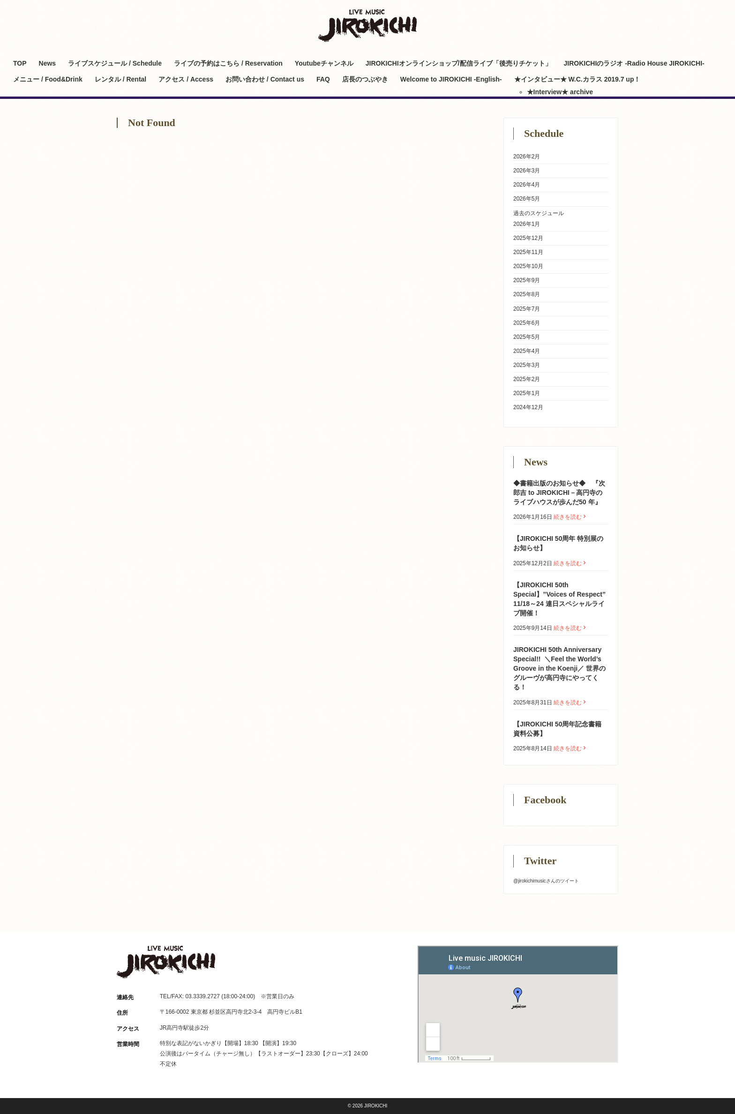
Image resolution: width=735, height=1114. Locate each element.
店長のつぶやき (365, 79)
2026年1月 (526, 224)
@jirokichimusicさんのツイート (546, 880)
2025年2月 (526, 379)
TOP (20, 63)
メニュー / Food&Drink (47, 79)
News (47, 63)
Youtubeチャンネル (324, 63)
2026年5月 (526, 198)
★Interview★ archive (560, 92)
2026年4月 (526, 184)
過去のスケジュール (538, 213)
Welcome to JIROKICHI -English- (451, 79)
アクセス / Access (185, 79)
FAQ (323, 79)
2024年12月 (528, 407)
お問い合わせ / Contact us (264, 79)
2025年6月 (526, 323)
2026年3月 (526, 170)
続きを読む (570, 517)
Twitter (579, 15)
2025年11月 (528, 252)
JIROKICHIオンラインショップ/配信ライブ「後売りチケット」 (459, 63)
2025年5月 (526, 337)
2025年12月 (528, 238)
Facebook (612, 15)
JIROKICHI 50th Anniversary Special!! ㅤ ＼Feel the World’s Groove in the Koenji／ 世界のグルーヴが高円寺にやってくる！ (559, 668)
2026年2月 (526, 156)
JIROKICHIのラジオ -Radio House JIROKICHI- (634, 63)
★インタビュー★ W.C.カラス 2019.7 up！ (577, 79)
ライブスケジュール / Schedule (115, 63)
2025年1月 (526, 393)
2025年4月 (526, 351)
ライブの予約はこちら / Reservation (228, 63)
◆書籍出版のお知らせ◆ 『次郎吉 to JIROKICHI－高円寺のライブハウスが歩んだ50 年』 (559, 492)
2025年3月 (526, 365)
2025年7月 (526, 309)
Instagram (596, 15)
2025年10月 (528, 266)
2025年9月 (526, 280)
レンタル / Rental (120, 79)
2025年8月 (526, 294)
